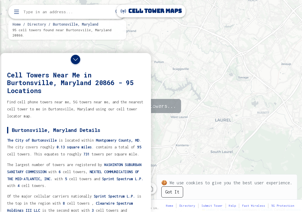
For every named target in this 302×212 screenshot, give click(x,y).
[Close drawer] (75, 59)
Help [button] (232, 205)
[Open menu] (16, 12)
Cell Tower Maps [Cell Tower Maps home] (151, 11)
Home (16, 24)
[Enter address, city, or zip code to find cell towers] (68, 12)
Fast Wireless (253, 205)
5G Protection (282, 205)
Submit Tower (212, 205)
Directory (36, 24)
